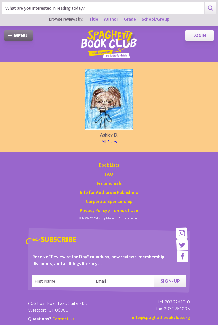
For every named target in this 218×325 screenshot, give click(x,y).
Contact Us (63, 318)
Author (111, 19)
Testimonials (109, 183)
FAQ (109, 174)
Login (199, 35)
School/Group (155, 19)
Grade (130, 19)
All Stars (109, 141)
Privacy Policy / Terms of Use (109, 210)
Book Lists (109, 164)
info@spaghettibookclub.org (161, 317)
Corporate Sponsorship (109, 201)
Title (93, 19)
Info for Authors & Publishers (109, 192)
